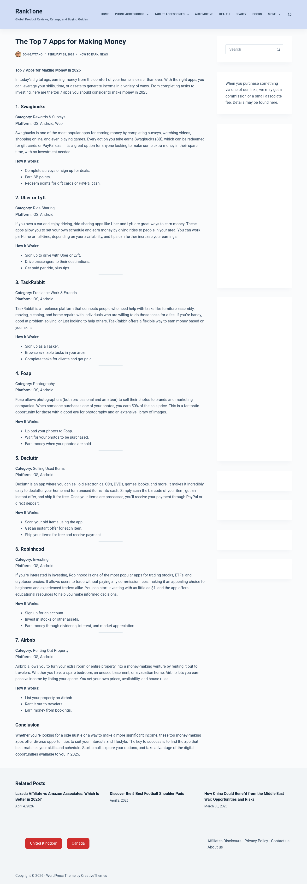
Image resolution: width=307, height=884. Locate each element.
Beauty (241, 14)
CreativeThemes (94, 875)
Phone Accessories (133, 14)
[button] (43, 843)
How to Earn (88, 54)
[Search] (290, 14)
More (275, 14)
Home (105, 14)
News (104, 54)
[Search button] (278, 49)
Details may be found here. (255, 102)
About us (215, 847)
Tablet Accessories (173, 14)
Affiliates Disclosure (224, 841)
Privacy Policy (256, 841)
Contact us (280, 841)
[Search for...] (249, 49)
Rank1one (28, 11)
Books (257, 14)
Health (224, 14)
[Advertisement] (254, 204)
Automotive (204, 14)
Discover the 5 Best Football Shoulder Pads (147, 793)
